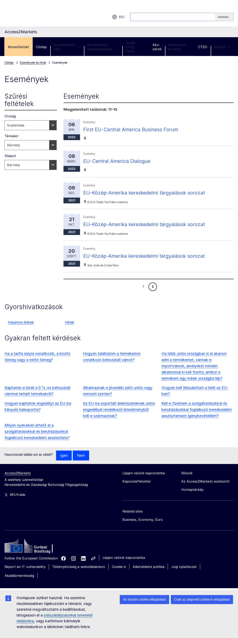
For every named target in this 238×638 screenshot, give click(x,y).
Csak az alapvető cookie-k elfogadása (202, 599)
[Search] (224, 17)
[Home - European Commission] (35, 547)
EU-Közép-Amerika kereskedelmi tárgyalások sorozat (144, 256)
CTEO (202, 47)
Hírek (69, 322)
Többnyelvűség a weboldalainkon (78, 567)
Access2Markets (18, 473)
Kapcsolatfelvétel (136, 481)
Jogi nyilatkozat (184, 567)
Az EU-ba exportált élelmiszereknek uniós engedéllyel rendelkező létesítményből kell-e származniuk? (119, 409)
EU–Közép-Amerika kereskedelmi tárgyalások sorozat (144, 193)
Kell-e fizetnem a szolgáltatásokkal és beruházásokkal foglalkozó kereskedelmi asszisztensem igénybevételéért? (196, 409)
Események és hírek (179, 47)
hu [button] (118, 16)
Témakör (12, 136)
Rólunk (222, 47)
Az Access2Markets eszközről (205, 481)
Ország (10, 116)
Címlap (41, 47)
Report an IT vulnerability (25, 567)
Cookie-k (119, 567)
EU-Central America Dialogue (116, 161)
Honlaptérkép (192, 490)
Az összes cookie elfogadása (144, 599)
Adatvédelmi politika (148, 567)
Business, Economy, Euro (142, 520)
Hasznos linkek (21, 322)
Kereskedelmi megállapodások (103, 47)
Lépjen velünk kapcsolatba (124, 558)
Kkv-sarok (157, 47)
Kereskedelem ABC (67, 47)
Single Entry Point (136, 47)
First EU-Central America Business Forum (130, 129)
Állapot (10, 156)
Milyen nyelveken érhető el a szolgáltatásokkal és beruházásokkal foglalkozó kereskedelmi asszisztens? (37, 431)
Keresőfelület (18, 47)
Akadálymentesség (19, 576)
